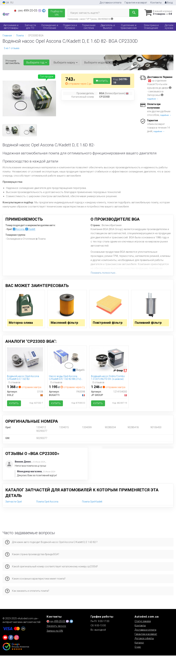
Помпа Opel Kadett (92, 502)
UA (6, 2)
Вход (169, 2)
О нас (138, 647)
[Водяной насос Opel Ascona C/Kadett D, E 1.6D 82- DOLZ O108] (25, 359)
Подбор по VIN (57, 13)
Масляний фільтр (65, 323)
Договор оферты (144, 638)
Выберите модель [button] (97, 62)
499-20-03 (26, 10)
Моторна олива (21, 323)
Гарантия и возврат (136, 2)
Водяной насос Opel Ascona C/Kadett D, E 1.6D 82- (23, 377)
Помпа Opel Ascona (47, 502)
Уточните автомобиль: (12, 62)
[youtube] (5, 638)
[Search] (132, 13)
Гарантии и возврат (146, 634)
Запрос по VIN (55, 631)
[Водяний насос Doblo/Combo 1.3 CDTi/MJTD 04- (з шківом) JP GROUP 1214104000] (109, 359)
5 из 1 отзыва (11, 48)
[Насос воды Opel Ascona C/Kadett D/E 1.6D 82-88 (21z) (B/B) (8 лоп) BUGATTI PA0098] (67, 359)
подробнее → (152, 99)
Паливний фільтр (148, 323)
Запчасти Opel (13, 502)
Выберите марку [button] (65, 62)
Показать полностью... (104, 272)
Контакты (156, 2)
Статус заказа (143, 621)
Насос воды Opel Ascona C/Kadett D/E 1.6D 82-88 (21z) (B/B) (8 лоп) (65, 377)
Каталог (139, 643)
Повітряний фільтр (108, 323)
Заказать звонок (56, 626)
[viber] (10, 638)
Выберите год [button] (36, 62)
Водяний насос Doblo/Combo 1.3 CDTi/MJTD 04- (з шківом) (108, 377)
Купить (102, 81)
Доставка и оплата (110, 2)
